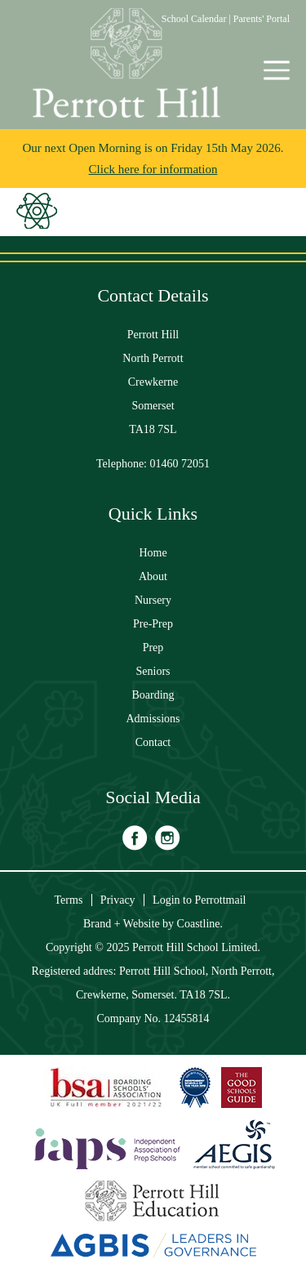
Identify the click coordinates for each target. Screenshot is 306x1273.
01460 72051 (180, 464)
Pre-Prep (153, 624)
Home (152, 553)
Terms (69, 900)
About (153, 576)
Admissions (153, 718)
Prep (153, 647)
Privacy (117, 900)
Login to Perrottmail (199, 900)
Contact (153, 742)
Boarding (152, 695)
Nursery (153, 600)
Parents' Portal (261, 19)
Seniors (153, 671)
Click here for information (153, 169)
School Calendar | (197, 19)
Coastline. (200, 924)
